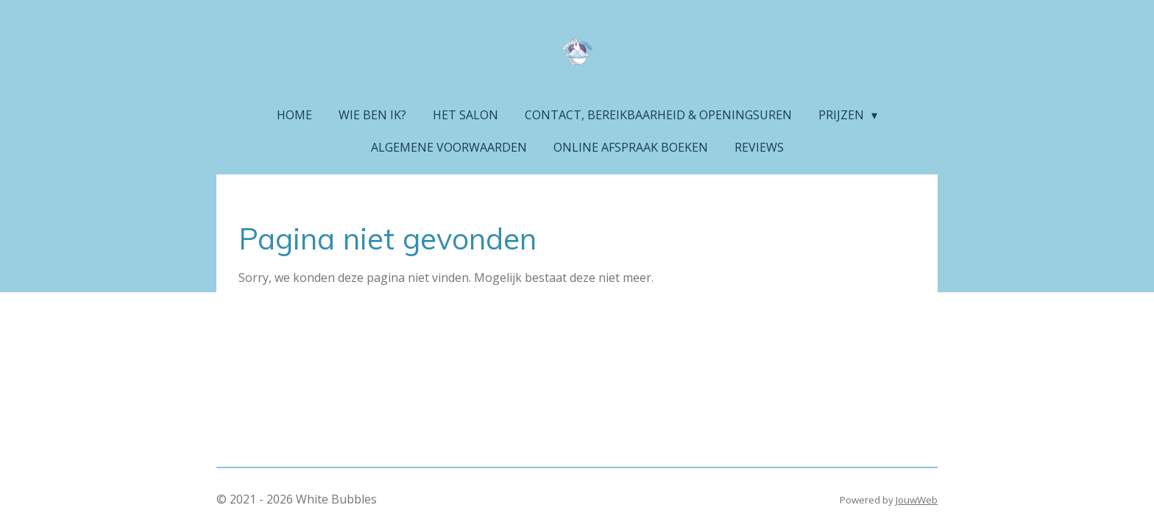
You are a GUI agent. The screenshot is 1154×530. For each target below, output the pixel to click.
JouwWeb (917, 499)
